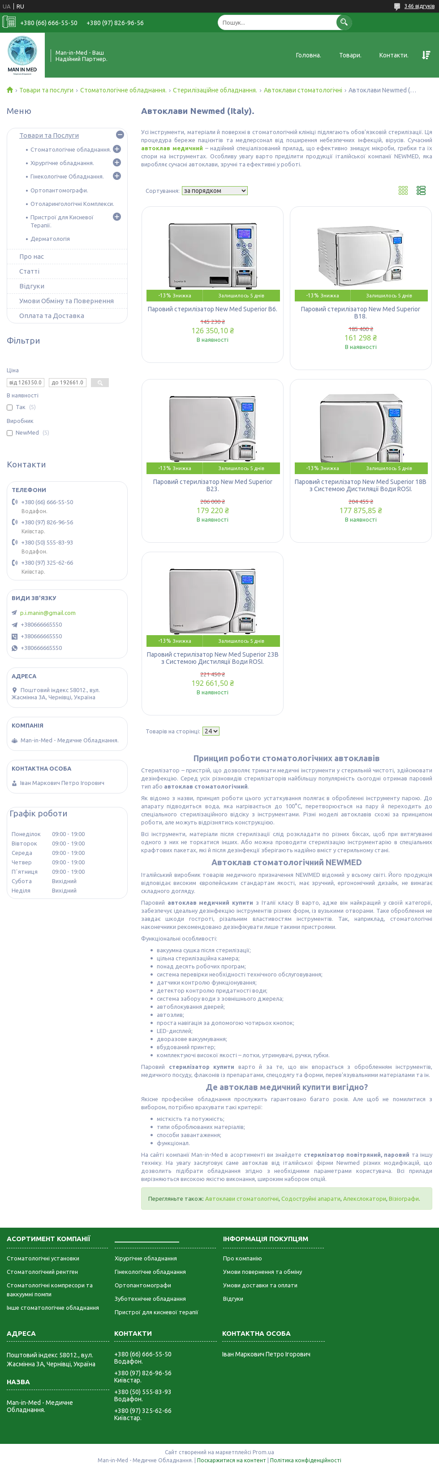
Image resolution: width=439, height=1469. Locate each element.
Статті (29, 271)
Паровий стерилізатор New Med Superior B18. (360, 312)
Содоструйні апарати (310, 1198)
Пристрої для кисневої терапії (156, 1312)
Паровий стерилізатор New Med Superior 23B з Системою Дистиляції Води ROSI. (213, 658)
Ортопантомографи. (59, 190)
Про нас (31, 256)
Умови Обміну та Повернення (66, 301)
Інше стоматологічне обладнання (53, 1307)
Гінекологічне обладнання (150, 1271)
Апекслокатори (364, 1198)
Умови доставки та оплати (260, 1285)
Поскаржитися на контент (231, 1460)
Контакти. (394, 55)
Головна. (308, 55)
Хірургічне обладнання (146, 1258)
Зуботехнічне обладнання (150, 1298)
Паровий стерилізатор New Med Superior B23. (212, 485)
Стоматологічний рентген (42, 1271)
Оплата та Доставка (51, 315)
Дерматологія (50, 238)
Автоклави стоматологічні (303, 90)
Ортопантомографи (143, 1285)
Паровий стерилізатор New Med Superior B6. (212, 309)
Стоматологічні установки (43, 1258)
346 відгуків (420, 6)
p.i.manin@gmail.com (48, 613)
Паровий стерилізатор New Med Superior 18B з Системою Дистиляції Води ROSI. (360, 485)
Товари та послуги (46, 90)
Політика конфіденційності (305, 1460)
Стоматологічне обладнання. (123, 90)
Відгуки (31, 286)
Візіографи (404, 1198)
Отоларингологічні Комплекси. (72, 204)
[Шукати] (344, 22)
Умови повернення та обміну (262, 1271)
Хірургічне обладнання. (62, 163)
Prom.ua (263, 1452)
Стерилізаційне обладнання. (215, 90)
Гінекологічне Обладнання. (67, 176)
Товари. (350, 55)
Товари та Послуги (49, 135)
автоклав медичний (172, 148)
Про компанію (242, 1258)
